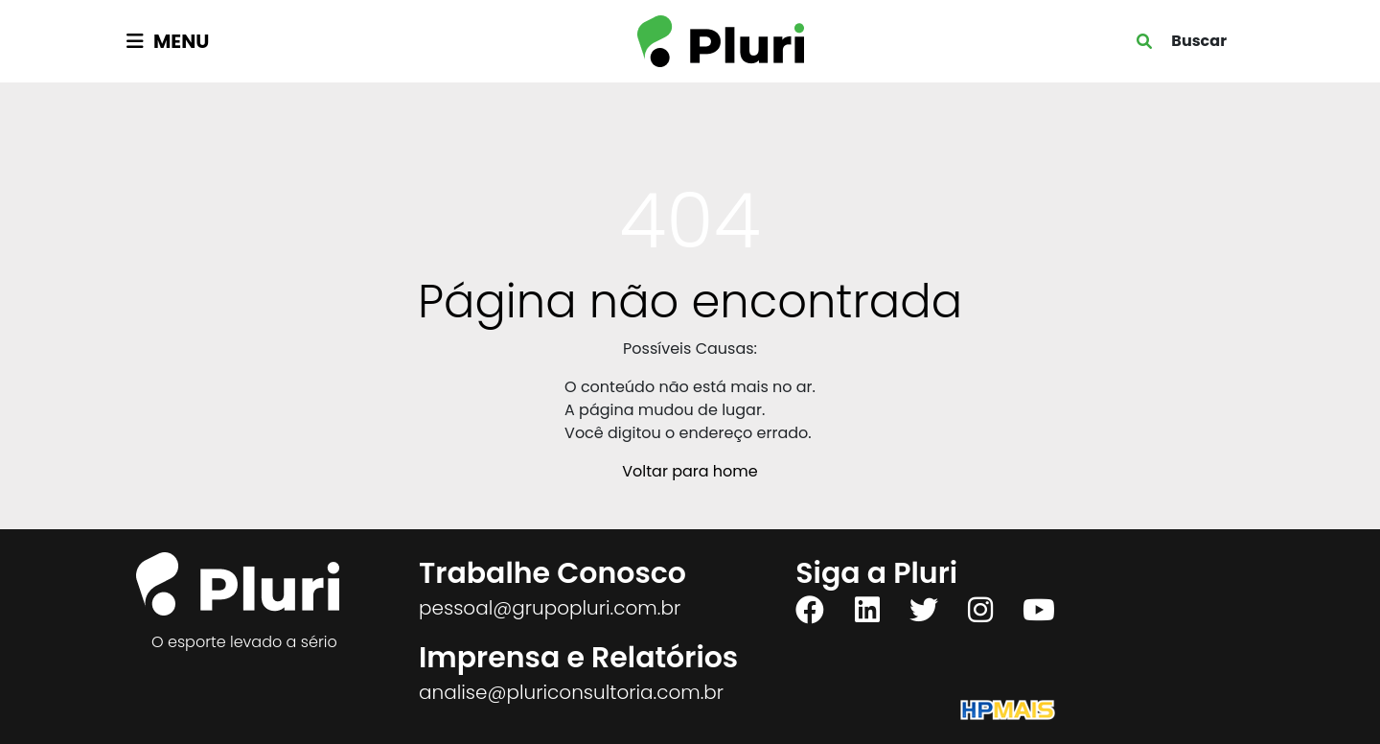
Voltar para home (689, 471)
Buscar (1199, 41)
